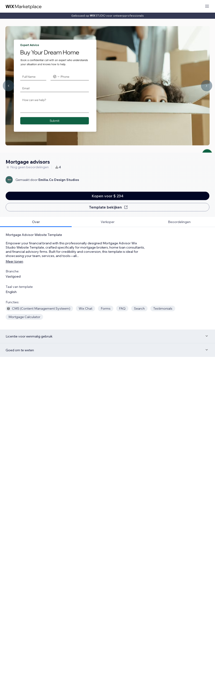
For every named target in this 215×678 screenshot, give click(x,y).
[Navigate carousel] (8, 85)
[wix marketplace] (24, 6)
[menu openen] (207, 6)
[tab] (36, 222)
